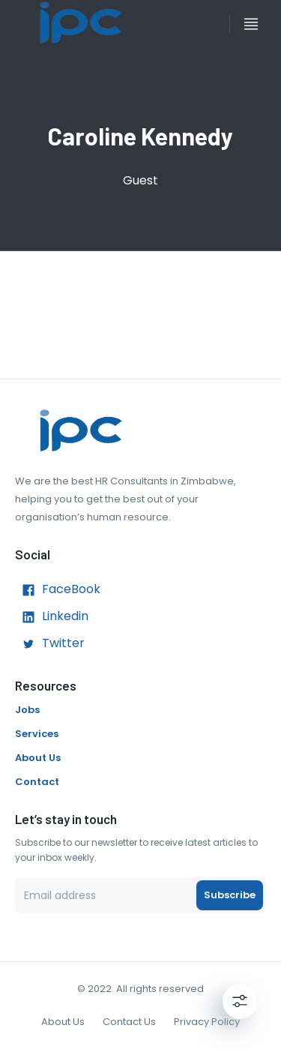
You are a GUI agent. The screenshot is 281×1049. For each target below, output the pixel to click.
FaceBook (57, 590)
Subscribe (229, 895)
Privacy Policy (207, 1022)
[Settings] (240, 1001)
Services (36, 734)
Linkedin (51, 617)
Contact (37, 782)
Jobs (27, 710)
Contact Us (129, 1022)
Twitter (50, 644)
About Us (38, 758)
